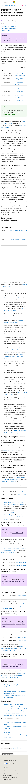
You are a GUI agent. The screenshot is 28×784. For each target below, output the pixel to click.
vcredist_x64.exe (21, 494)
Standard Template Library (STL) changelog (15, 711)
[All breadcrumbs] (2, 5)
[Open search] (21, 2)
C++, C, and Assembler (10, 5)
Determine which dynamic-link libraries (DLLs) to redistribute (14, 350)
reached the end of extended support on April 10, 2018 (13, 624)
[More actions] (25, 5)
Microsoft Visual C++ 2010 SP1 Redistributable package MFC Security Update (13, 606)
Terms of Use (6, 777)
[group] (14, 253)
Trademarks (13, 777)
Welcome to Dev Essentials (11, 298)
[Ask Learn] (22, 5)
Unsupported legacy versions (9, 28)
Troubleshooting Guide (8, 114)
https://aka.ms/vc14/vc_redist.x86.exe (17, 239)
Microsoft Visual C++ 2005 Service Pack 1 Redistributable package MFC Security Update (13, 675)
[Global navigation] (1, 2)
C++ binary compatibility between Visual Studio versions (13, 356)
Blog (4, 773)
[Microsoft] (14, 2)
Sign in (25, 2)
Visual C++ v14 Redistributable (9, 26)
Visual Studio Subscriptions (8, 552)
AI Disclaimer (6, 771)
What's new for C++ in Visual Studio (13, 704)
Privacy (16, 773)
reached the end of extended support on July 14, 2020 (13, 581)
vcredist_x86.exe (21, 491)
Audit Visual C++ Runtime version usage (14, 689)
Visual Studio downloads (10, 41)
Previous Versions (15, 771)
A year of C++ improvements (11, 713)
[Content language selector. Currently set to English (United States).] (10, 760)
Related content (6, 30)
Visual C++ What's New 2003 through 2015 (15, 709)
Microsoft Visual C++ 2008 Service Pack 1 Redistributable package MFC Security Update (13, 648)
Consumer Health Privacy (9, 775)
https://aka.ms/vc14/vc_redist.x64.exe (17, 247)
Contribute (10, 773)
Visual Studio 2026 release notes (12, 706)
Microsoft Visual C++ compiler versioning (15, 715)
